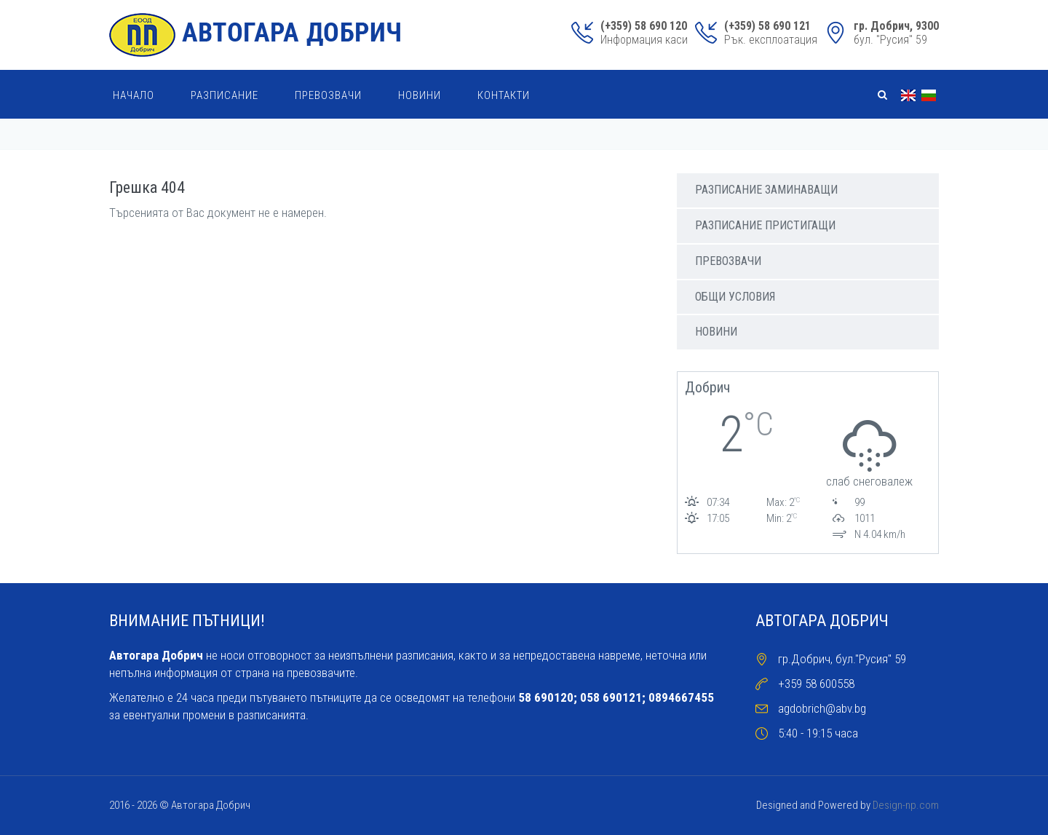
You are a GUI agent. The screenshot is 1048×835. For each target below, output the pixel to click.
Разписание (224, 95)
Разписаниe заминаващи (766, 190)
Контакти (503, 95)
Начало (133, 95)
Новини (419, 95)
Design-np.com (906, 805)
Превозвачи (328, 95)
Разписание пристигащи (765, 225)
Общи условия (735, 297)
